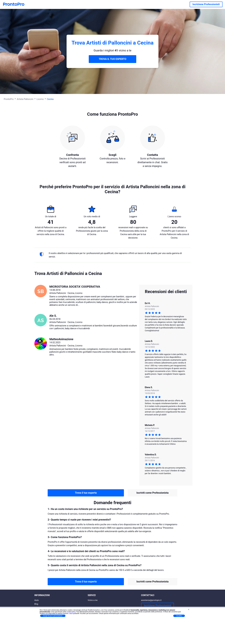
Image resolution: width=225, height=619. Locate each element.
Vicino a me (93, 600)
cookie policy (71, 612)
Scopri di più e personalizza (52, 616)
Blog (36, 604)
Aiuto (36, 600)
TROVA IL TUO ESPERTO (112, 59)
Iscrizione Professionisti (206, 4)
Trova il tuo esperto (86, 492)
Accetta (179, 616)
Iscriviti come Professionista (152, 492)
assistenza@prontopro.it (151, 600)
